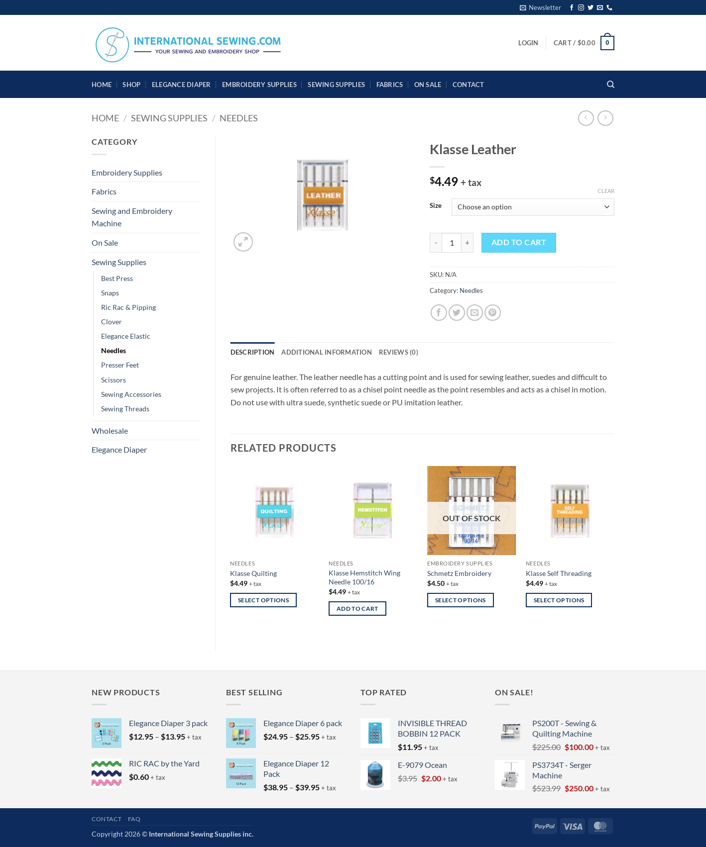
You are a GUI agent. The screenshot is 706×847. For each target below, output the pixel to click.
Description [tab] (253, 352)
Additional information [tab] (326, 352)
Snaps (110, 292)
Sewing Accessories (131, 394)
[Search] (610, 84)
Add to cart (518, 242)
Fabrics (389, 85)
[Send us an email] (600, 7)
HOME (102, 85)
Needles (239, 117)
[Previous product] (605, 118)
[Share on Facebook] (439, 312)
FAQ (134, 819)
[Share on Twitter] (457, 312)
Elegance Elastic (125, 336)
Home (105, 117)
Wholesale (110, 430)
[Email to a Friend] (475, 312)
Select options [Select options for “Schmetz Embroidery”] (460, 600)
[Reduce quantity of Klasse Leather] (436, 243)
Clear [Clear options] (605, 191)
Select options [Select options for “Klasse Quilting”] (263, 600)
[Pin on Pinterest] (492, 312)
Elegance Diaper (181, 85)
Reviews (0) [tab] (398, 352)
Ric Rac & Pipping (128, 307)
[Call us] (609, 7)
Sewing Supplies (336, 85)
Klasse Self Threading (558, 573)
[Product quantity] (452, 243)
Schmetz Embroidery (459, 573)
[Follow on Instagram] (581, 7)
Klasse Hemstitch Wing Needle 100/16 (364, 577)
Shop (131, 85)
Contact (468, 85)
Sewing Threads (125, 408)
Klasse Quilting (253, 573)
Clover (111, 321)
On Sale (428, 85)
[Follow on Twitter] (590, 7)
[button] (540, 7)
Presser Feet (120, 365)
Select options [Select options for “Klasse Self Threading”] (559, 600)
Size (436, 205)
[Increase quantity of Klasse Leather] (467, 243)
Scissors (113, 380)
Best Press (117, 278)
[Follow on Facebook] (572, 7)
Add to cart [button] (357, 608)
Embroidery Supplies (259, 85)
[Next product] (585, 118)
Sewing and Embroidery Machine (132, 217)
